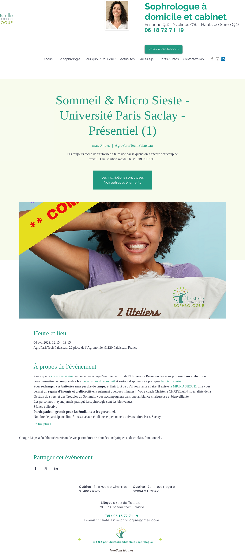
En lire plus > (43, 424)
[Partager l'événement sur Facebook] (36, 468)
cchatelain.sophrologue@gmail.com (128, 520)
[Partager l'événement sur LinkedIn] (56, 468)
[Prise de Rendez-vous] (163, 49)
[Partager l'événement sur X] (46, 468)
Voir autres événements (122, 182)
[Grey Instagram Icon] (217, 59)
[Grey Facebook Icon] (212, 59)
